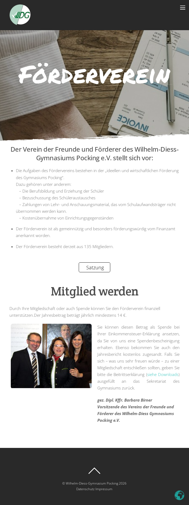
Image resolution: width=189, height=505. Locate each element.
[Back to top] (94, 471)
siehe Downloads (162, 374)
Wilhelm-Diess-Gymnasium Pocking (92, 483)
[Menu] (182, 7)
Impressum (103, 489)
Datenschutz (85, 489)
